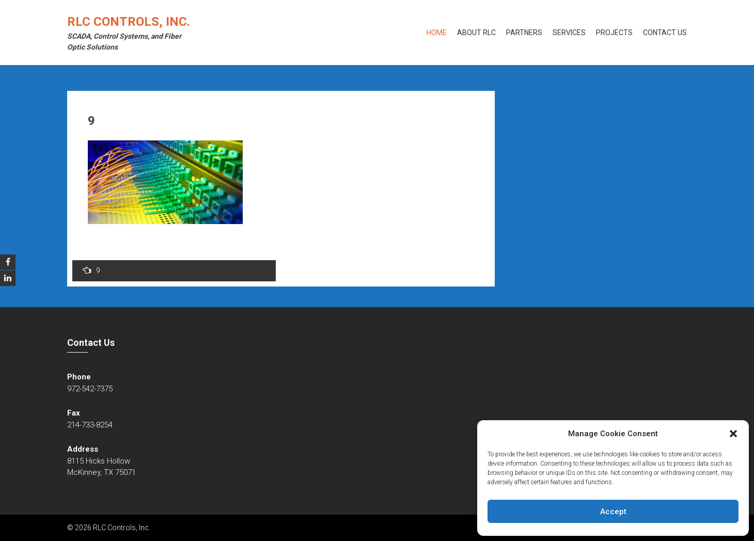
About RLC (476, 32)
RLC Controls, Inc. (128, 21)
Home (437, 32)
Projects (614, 32)
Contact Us (665, 32)
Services (569, 32)
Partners (524, 32)
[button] (733, 433)
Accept (613, 511)
